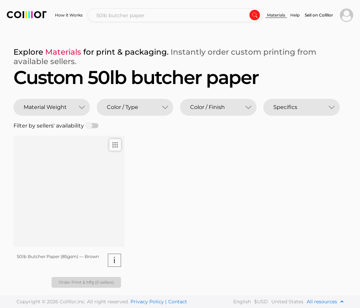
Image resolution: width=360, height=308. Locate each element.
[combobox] (175, 15)
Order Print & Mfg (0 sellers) (86, 282)
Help (295, 15)
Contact (177, 302)
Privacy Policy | (148, 302)
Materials (276, 15)
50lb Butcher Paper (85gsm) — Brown (58, 256)
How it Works (69, 15)
